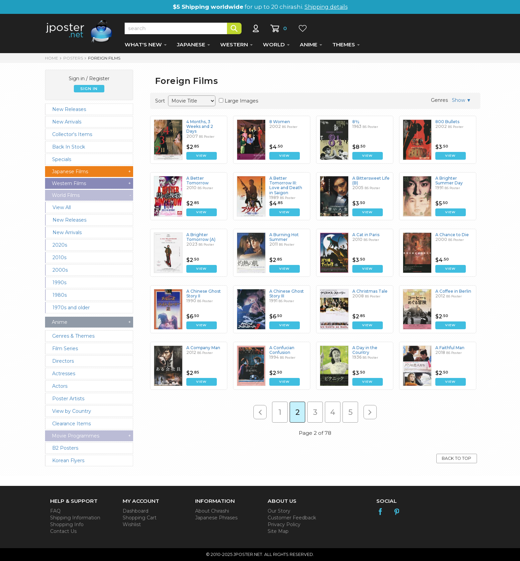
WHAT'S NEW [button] (146, 44)
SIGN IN (89, 88)
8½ (355, 121)
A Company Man (203, 347)
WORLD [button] (276, 44)
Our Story (279, 511)
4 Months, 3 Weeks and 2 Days (199, 126)
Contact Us (63, 531)
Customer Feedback (292, 518)
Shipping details (326, 7)
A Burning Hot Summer (284, 237)
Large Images (241, 101)
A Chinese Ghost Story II (203, 293)
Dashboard (135, 511)
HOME (51, 58)
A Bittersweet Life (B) (371, 180)
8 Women (279, 121)
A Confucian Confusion (281, 350)
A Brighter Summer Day (449, 180)
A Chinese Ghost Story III (286, 293)
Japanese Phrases (216, 518)
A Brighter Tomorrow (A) (200, 237)
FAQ (55, 511)
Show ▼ (461, 100)
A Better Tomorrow (197, 180)
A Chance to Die (452, 234)
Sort (160, 101)
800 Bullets (447, 121)
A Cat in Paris (365, 234)
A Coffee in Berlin (453, 291)
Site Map (278, 531)
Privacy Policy (284, 524)
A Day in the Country (364, 350)
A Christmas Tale (370, 291)
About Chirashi (212, 511)
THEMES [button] (346, 44)
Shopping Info (67, 524)
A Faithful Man (449, 347)
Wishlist (132, 524)
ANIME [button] (311, 44)
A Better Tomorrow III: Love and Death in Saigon (285, 185)
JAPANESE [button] (193, 44)
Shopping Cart (140, 518)
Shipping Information (75, 518)
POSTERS (73, 58)
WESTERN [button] (236, 44)
